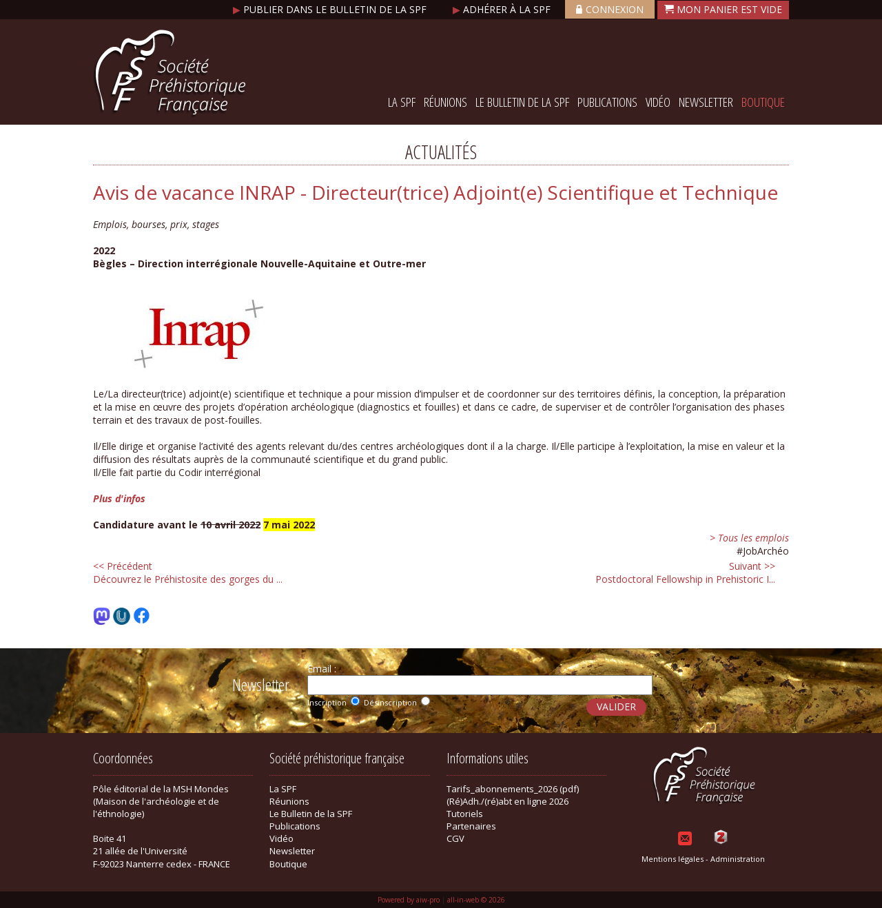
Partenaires (471, 826)
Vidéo (658, 102)
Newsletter (706, 102)
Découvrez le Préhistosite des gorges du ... (188, 572)
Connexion (610, 9)
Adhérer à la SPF (503, 9)
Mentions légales (673, 859)
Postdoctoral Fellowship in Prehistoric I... (685, 572)
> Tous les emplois (749, 537)
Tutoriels (465, 813)
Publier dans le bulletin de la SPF (331, 9)
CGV (455, 838)
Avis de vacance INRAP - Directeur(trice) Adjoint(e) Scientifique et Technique (435, 192)
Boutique (763, 102)
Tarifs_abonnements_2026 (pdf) (513, 789)
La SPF (402, 102)
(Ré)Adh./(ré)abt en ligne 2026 (507, 801)
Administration (737, 859)
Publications (607, 102)
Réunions (445, 102)
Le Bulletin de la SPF (522, 102)
